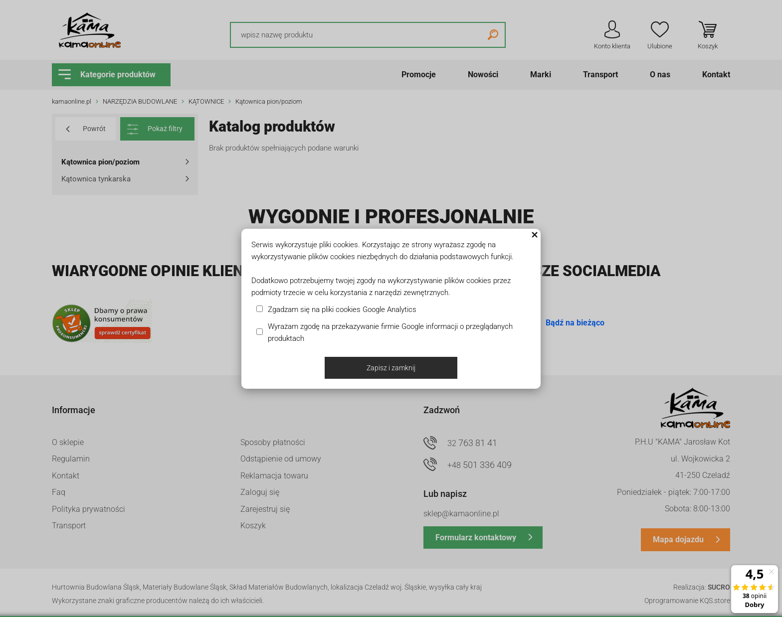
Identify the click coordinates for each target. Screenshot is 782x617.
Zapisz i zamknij (391, 368)
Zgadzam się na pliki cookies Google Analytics (342, 309)
